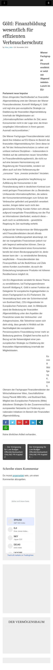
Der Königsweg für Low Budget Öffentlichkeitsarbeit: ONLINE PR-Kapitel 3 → (38, 452)
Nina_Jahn (9, 47)
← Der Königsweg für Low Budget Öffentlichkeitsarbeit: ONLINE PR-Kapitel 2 (13, 452)
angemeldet (18, 475)
